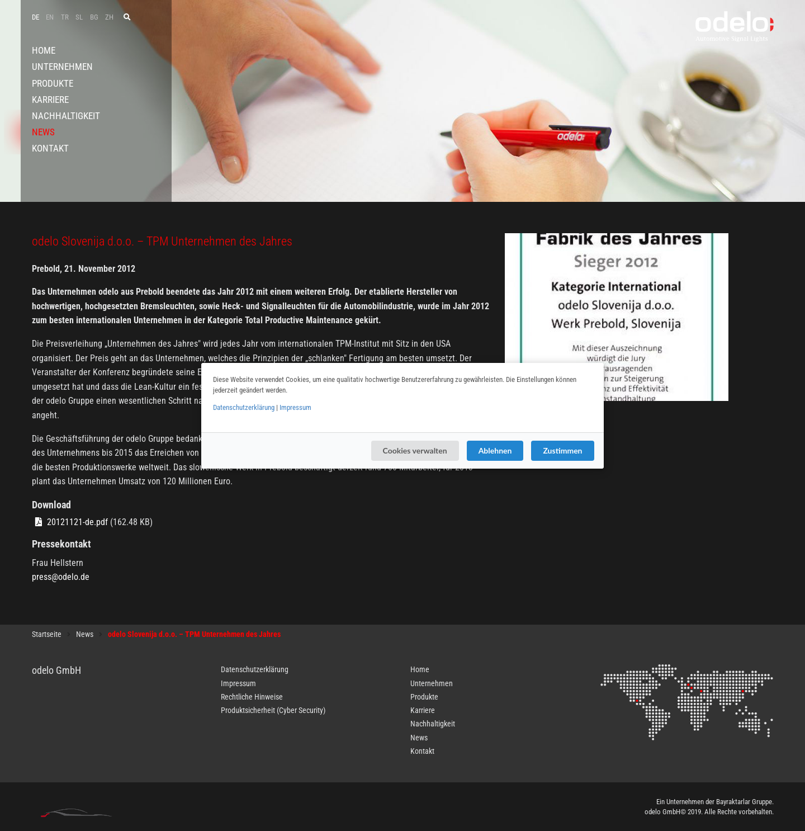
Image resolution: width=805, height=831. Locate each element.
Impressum (295, 407)
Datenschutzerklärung (243, 407)
